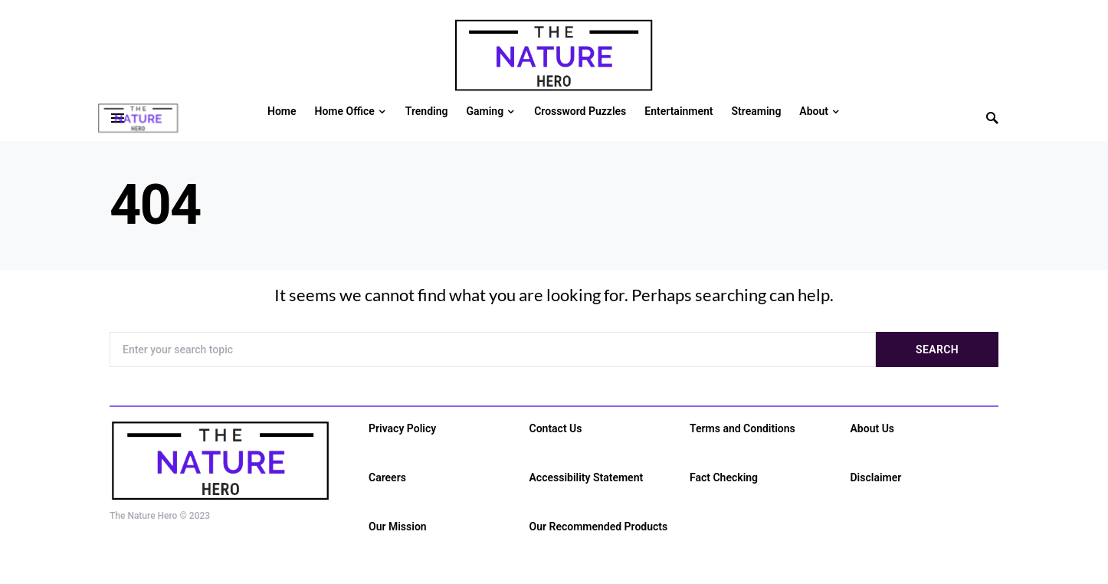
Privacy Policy (402, 428)
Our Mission (398, 526)
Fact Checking (724, 477)
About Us (873, 428)
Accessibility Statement (586, 477)
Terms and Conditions (742, 428)
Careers (387, 477)
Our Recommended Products (598, 526)
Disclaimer (876, 477)
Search (937, 349)
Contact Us (555, 428)
